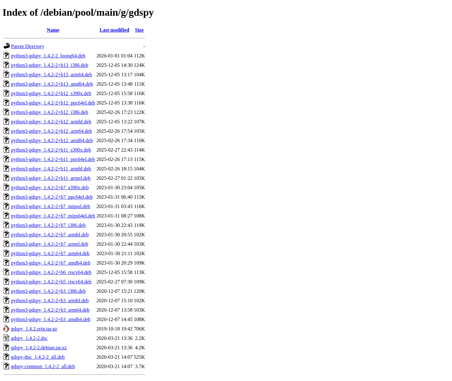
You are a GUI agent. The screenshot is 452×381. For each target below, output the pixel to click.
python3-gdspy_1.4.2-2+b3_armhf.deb (50, 300)
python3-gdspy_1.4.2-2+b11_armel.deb (50, 178)
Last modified (114, 30)
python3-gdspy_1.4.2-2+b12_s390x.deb (51, 93)
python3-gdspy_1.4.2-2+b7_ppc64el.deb (52, 197)
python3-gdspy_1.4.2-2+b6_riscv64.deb (51, 272)
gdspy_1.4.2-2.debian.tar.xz (39, 347)
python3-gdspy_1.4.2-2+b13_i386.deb (49, 65)
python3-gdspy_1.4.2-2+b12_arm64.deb (51, 131)
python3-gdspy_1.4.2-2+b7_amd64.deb (50, 263)
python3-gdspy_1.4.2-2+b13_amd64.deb (52, 84)
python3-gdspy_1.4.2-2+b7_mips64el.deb (53, 215)
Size (139, 30)
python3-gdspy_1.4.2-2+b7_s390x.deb (50, 187)
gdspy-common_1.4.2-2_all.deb (43, 366)
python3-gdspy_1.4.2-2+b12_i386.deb (49, 112)
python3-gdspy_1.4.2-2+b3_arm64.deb (50, 310)
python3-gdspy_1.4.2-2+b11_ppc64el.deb (53, 159)
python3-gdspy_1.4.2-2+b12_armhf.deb (51, 121)
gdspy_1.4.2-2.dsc (29, 338)
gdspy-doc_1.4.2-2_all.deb (38, 357)
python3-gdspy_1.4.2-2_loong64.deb (48, 55)
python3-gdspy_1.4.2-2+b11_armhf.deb (51, 168)
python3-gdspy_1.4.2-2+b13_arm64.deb (51, 74)
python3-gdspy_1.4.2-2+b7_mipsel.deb (50, 206)
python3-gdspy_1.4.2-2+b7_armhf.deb (50, 234)
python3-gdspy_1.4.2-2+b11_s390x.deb (51, 150)
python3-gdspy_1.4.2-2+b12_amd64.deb (52, 140)
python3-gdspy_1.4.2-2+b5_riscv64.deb (51, 281)
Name (53, 30)
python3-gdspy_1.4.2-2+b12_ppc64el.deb (53, 102)
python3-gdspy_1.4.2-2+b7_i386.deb (48, 225)
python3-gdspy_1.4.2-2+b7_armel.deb (49, 244)
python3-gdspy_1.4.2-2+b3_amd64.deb (50, 319)
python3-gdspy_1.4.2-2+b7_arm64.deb (50, 253)
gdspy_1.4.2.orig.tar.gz (34, 328)
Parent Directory (27, 46)
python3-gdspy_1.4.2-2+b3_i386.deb (48, 291)
